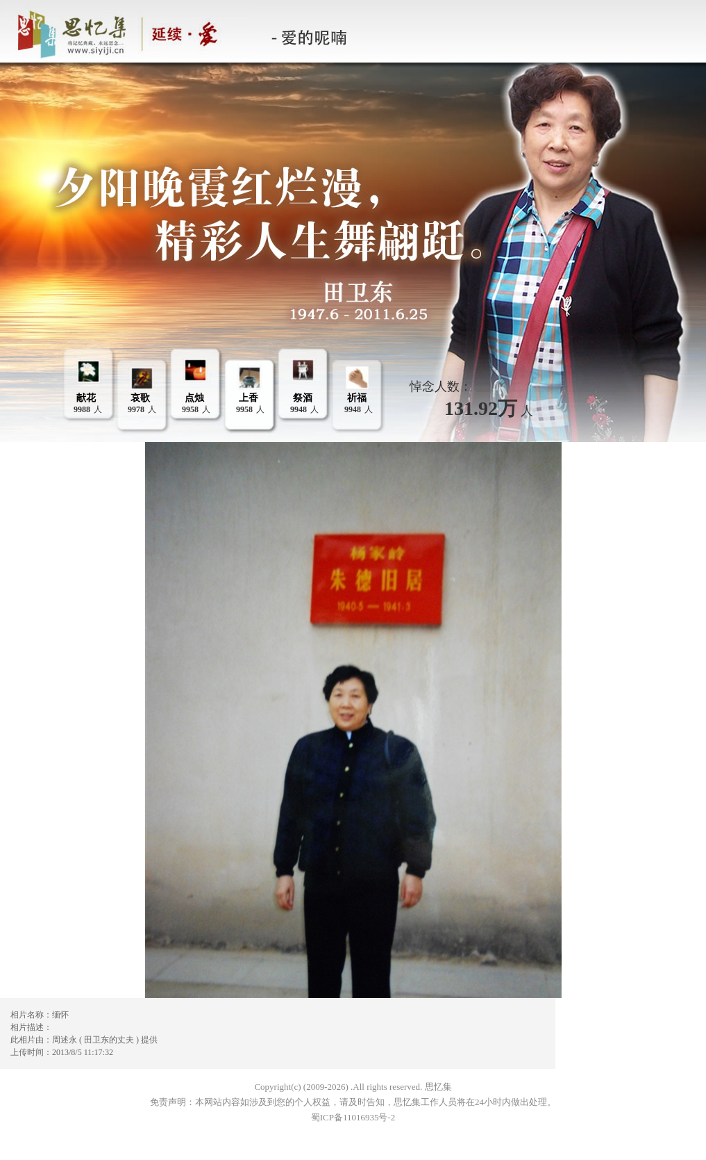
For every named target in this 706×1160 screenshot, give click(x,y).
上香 (248, 398)
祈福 (357, 398)
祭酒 (302, 398)
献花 (86, 398)
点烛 (194, 398)
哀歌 (140, 398)
